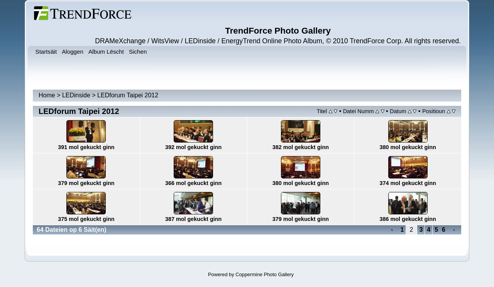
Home (47, 95)
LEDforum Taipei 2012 (127, 95)
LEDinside (76, 95)
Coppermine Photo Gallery (264, 274)
